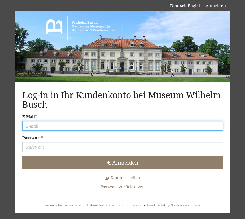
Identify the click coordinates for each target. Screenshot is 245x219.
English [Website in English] (195, 5)
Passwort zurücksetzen (123, 186)
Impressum (133, 205)
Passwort (31, 137)
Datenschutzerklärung (103, 205)
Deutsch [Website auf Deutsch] (178, 5)
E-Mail (28, 116)
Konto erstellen (122, 177)
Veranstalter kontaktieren (63, 205)
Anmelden (216, 5)
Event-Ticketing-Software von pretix (174, 205)
